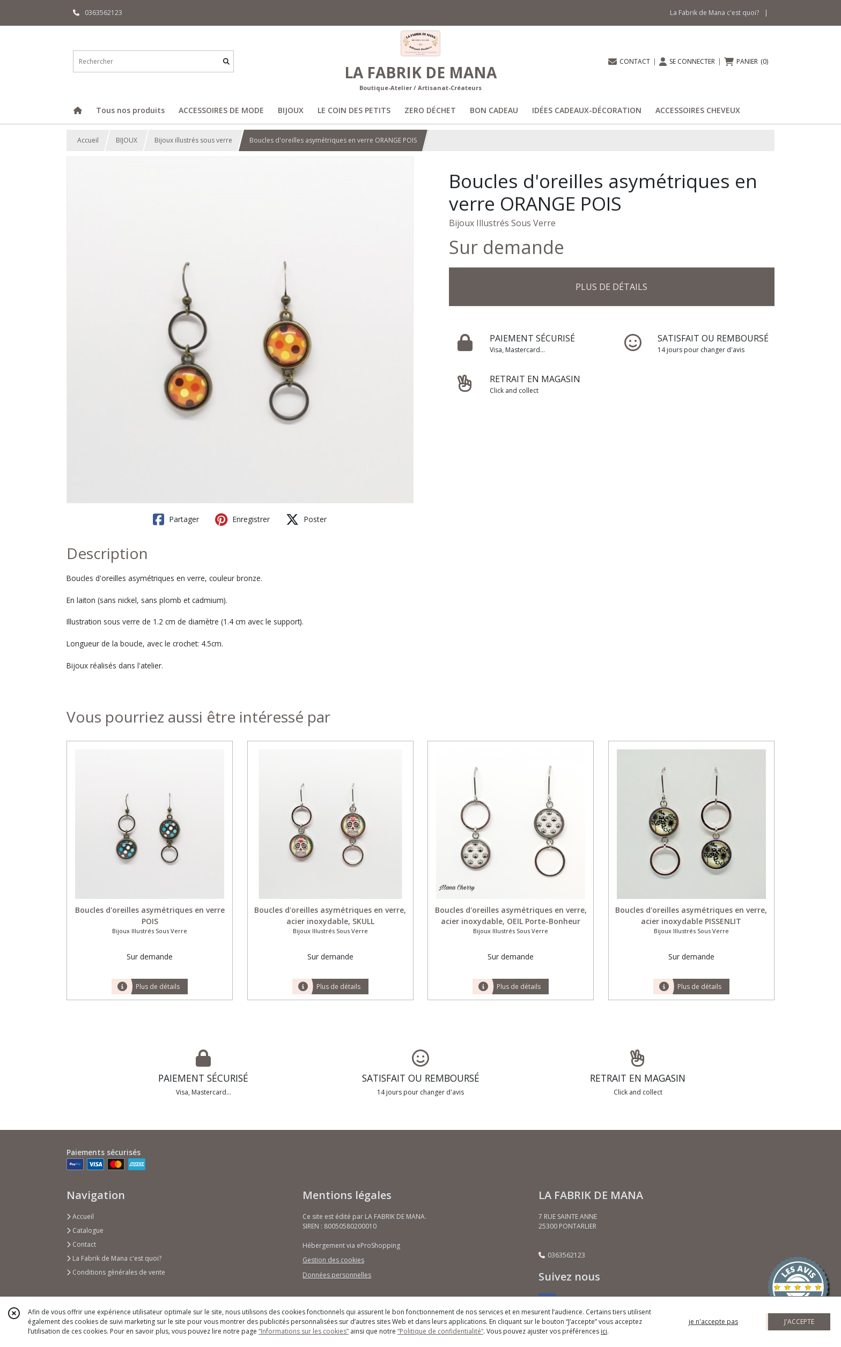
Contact (81, 1244)
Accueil (88, 140)
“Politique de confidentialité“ (440, 1331)
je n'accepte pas (713, 1321)
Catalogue (85, 1230)
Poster (306, 519)
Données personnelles (337, 1274)
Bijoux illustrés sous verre (193, 140)
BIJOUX (126, 140)
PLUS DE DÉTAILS (611, 287)
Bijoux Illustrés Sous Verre (502, 223)
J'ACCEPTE (799, 1321)
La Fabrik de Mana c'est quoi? (114, 1258)
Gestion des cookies (333, 1259)
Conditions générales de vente (116, 1272)
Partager (176, 519)
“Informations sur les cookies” (304, 1331)
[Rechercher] (226, 61)
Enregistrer (242, 519)
